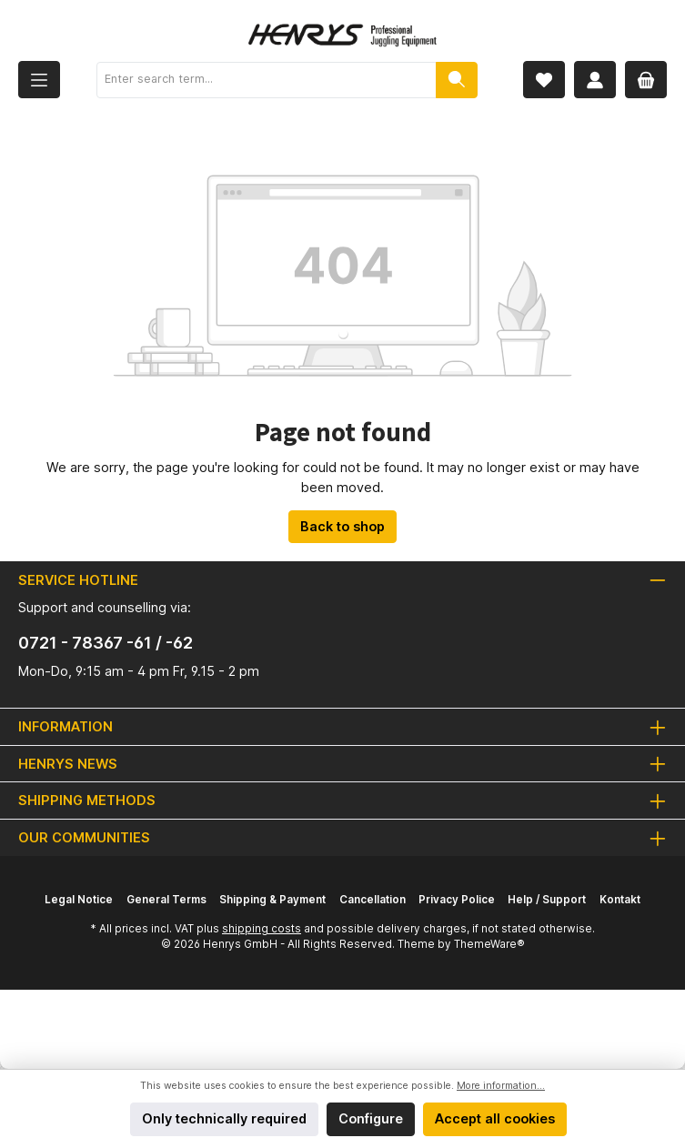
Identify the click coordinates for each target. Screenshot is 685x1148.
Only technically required (224, 1118)
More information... (501, 1086)
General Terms (166, 899)
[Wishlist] (544, 79)
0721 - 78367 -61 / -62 (105, 642)
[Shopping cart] (646, 79)
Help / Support (547, 899)
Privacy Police (456, 899)
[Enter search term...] (266, 80)
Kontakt (619, 899)
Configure (370, 1118)
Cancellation (372, 899)
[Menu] (39, 79)
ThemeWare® (489, 944)
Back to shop (342, 526)
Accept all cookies (495, 1118)
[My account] (595, 79)
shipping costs (261, 928)
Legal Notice (79, 899)
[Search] (457, 80)
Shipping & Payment (272, 899)
